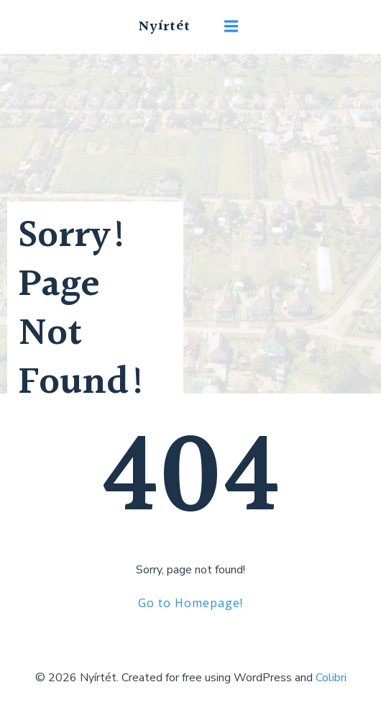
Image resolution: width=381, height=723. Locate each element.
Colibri (331, 678)
